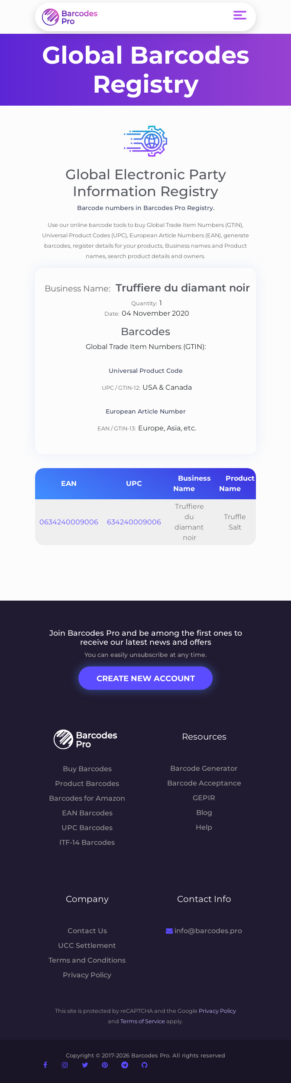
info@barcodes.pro (204, 931)
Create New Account (146, 678)
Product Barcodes (87, 783)
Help (204, 827)
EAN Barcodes (87, 813)
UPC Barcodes (87, 828)
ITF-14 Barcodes (87, 842)
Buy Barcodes (87, 769)
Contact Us (87, 931)
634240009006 (134, 522)
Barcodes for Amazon (87, 798)
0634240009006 (68, 522)
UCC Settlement (87, 945)
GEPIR (204, 798)
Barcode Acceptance (204, 783)
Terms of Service (142, 1021)
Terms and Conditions (87, 960)
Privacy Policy (87, 975)
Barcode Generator (204, 768)
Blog (204, 812)
